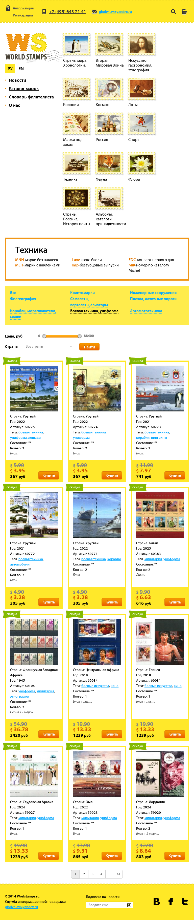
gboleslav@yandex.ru (111, 12)
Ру (10, 68)
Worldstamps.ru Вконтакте (157, 902)
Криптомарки (82, 292)
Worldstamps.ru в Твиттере (185, 902)
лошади (34, 437)
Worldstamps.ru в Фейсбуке (171, 902)
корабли (143, 437)
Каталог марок (24, 88)
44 (118, 874)
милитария (153, 559)
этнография (19, 696)
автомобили (20, 564)
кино (114, 685)
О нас (14, 105)
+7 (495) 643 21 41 (63, 12)
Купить (48, 475)
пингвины (159, 437)
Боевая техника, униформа (94, 310)
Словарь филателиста (31, 97)
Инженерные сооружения (153, 292)
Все (13, 292)
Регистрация (19, 15)
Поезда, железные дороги (153, 298)
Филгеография (23, 298)
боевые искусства (95, 685)
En (21, 68)
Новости (17, 80)
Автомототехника (146, 310)
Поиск (173, 11)
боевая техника (30, 432)
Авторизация (19, 8)
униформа (18, 437)
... (110, 874)
